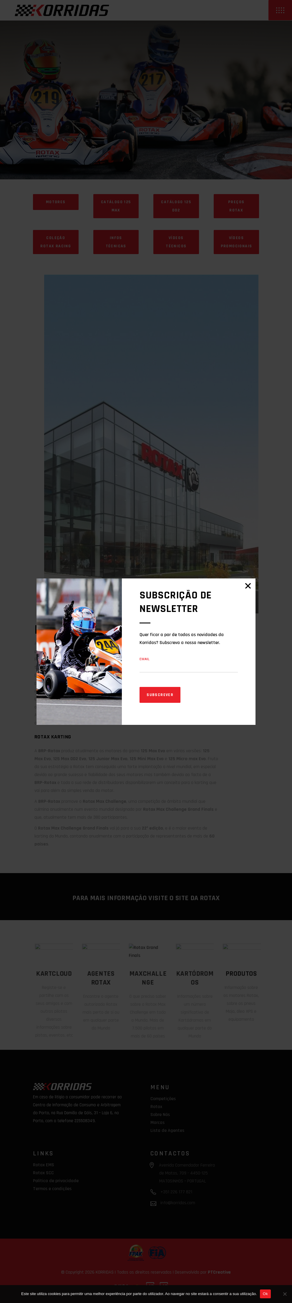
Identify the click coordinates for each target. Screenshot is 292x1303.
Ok (265, 1294)
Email (145, 658)
